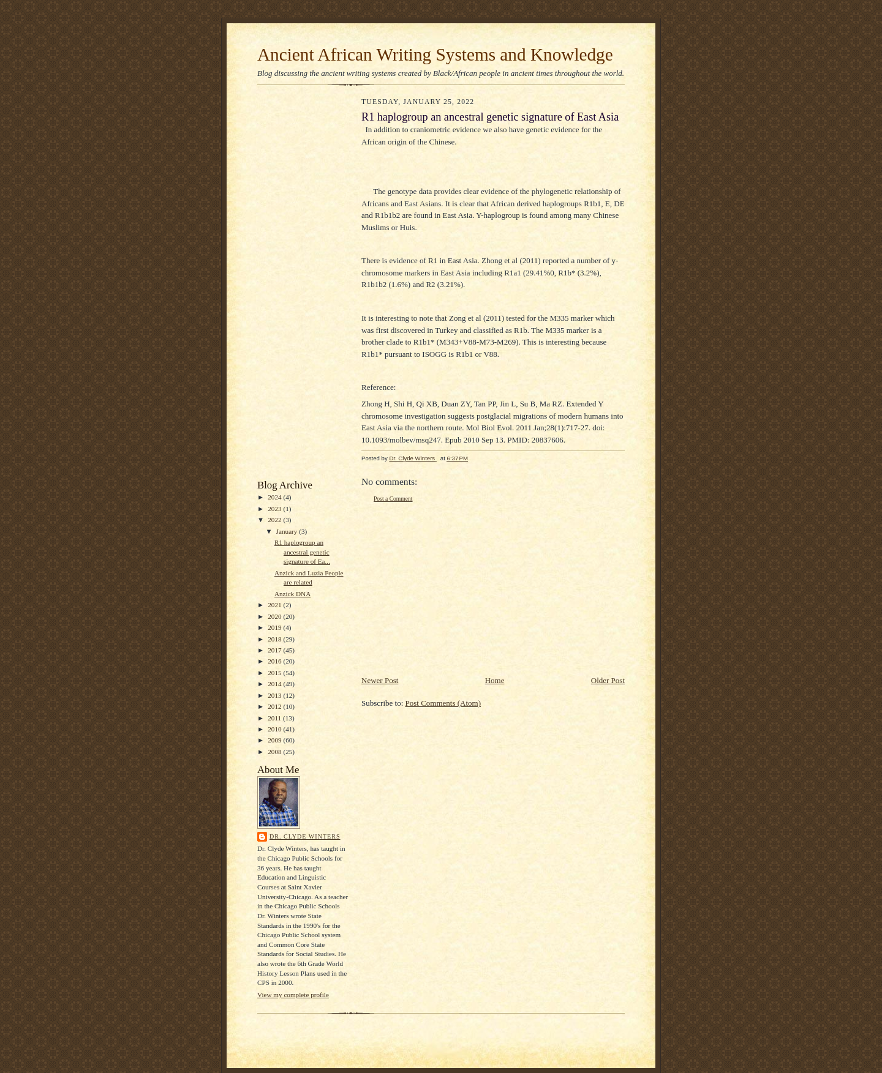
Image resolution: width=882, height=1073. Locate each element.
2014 (275, 683)
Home (495, 680)
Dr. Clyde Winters (305, 836)
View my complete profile (293, 994)
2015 (275, 672)
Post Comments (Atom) (443, 703)
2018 (275, 639)
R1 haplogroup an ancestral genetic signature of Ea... (302, 552)
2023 (275, 508)
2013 (275, 695)
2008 (275, 751)
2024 (275, 497)
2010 (275, 729)
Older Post (608, 680)
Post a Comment (393, 498)
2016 (275, 661)
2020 (275, 616)
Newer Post (379, 680)
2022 (275, 519)
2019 (275, 627)
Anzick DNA (292, 593)
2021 (275, 604)
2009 (275, 740)
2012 (275, 706)
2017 (275, 650)
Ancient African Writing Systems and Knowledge (435, 54)
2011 (275, 718)
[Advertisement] (294, 285)
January (288, 531)
